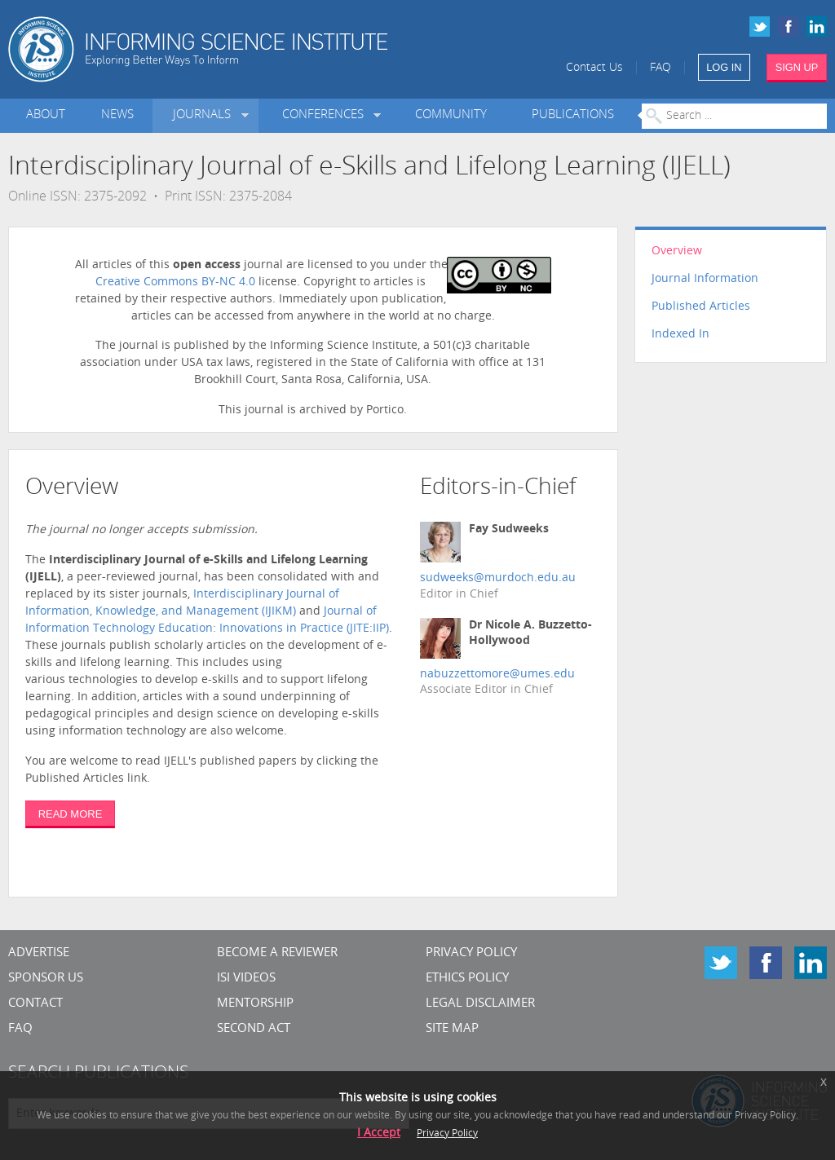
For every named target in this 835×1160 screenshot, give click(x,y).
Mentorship (255, 1004)
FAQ (660, 68)
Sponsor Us (45, 979)
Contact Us (594, 68)
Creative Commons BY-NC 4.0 (175, 282)
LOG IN (723, 67)
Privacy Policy (471, 953)
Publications (573, 115)
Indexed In (680, 335)
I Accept (378, 1133)
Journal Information (705, 279)
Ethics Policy (467, 979)
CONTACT (35, 1004)
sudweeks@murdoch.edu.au (498, 578)
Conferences (326, 115)
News (117, 115)
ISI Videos (246, 979)
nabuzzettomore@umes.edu (497, 674)
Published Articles (701, 307)
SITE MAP (452, 1029)
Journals (205, 115)
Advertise (38, 953)
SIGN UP (797, 67)
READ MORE (70, 814)
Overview (677, 251)
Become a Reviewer (277, 953)
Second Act (253, 1029)
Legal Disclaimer (480, 1004)
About (45, 115)
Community (451, 115)
